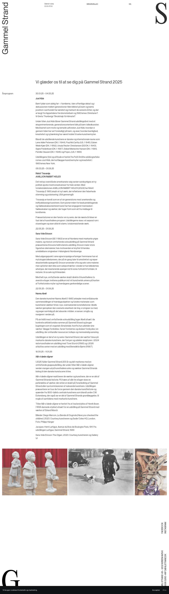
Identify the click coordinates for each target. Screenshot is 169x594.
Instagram (165, 527)
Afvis (164, 590)
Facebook (162, 527)
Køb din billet (92, 4)
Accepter (156, 590)
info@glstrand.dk (165, 564)
